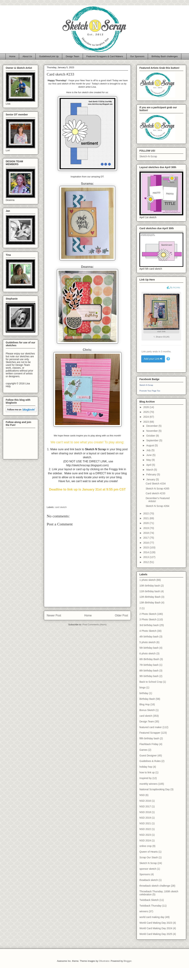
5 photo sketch (147, 642)
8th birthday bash (149, 670)
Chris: (87, 350)
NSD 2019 (145, 817)
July (148, 450)
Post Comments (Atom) (94, 624)
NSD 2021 (145, 823)
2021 (146, 518)
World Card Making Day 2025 (155, 934)
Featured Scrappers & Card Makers (104, 56)
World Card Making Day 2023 (155, 922)
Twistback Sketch (149, 900)
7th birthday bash (149, 664)
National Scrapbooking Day (154, 789)
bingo (142, 687)
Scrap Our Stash (148, 857)
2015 (146, 547)
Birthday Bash (147, 698)
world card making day (151, 917)
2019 (146, 528)
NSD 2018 (145, 812)
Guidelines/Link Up (49, 56)
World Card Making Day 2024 (155, 928)
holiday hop (145, 766)
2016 (146, 542)
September (152, 440)
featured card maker (150, 727)
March (150, 469)
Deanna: (87, 267)
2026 (146, 407)
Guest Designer (148, 755)
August (150, 445)
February (151, 474)
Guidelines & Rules (150, 761)
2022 (146, 513)
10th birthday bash (149, 585)
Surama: (87, 183)
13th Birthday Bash (149, 602)
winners (143, 911)
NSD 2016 (145, 800)
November (152, 430)
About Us (27, 56)
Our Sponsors (137, 56)
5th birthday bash (149, 647)
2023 (146, 421)
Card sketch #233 (155, 493)
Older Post (121, 615)
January (151, 479)
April (149, 464)
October (151, 435)
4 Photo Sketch (147, 630)
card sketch (61, 507)
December (152, 425)
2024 (146, 416)
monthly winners (148, 783)
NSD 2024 (145, 840)
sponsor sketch (147, 868)
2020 (146, 523)
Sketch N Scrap (146, 385)
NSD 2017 (145, 806)
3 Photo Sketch (147, 619)
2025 (146, 412)
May (149, 459)
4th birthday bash (149, 636)
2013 (146, 557)
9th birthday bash (149, 676)
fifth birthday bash (149, 738)
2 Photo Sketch (147, 614)
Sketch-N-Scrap (148, 156)
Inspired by (145, 778)
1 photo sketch (147, 579)
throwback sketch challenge (154, 885)
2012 (146, 562)
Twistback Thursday (150, 905)
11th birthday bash (149, 591)
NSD (142, 795)
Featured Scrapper (149, 732)
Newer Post (54, 615)
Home (12, 56)
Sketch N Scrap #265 (157, 488)
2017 (146, 537)
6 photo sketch (147, 653)
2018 (146, 532)
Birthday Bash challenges (165, 56)
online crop (145, 846)
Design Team (72, 56)
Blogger (127, 961)
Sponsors (144, 874)
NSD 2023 (145, 834)
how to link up (147, 772)
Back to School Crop (150, 681)
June (149, 455)
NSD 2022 (145, 829)
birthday (143, 693)
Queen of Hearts (148, 851)
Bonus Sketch (147, 710)
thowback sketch (148, 880)
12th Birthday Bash (149, 596)
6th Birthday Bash (149, 659)
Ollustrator (104, 961)
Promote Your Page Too (149, 391)
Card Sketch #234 (156, 483)
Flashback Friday (149, 744)
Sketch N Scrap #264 (157, 506)
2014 (146, 552)
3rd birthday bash (149, 625)
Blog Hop (144, 704)
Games (143, 749)
